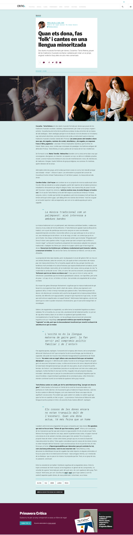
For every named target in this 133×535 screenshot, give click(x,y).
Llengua (59, 483)
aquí (66, 473)
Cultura (81, 7)
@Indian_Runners (53, 27)
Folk (46, 483)
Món (67, 7)
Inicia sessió (128, 1)
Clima (52, 7)
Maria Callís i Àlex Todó (55, 23)
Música (66, 483)
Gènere (52, 483)
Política (38, 7)
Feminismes (60, 7)
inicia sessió (52, 524)
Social (45, 7)
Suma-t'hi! (24, 524)
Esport (73, 7)
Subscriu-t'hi (116, 1)
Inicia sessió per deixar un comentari (51, 492)
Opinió (38, 16)
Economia (89, 7)
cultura (39, 483)
